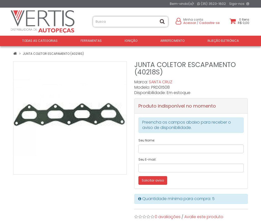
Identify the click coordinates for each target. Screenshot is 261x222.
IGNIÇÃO (131, 40)
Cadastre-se (209, 23)
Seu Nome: (146, 140)
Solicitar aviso (153, 180)
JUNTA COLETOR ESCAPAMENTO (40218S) (53, 53)
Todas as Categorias (40, 40)
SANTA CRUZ (160, 82)
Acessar (189, 23)
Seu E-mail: (147, 159)
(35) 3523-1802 (211, 3)
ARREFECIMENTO (172, 40)
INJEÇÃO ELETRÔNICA (223, 40)
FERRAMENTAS (91, 40)
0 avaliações (167, 217)
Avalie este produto (203, 217)
